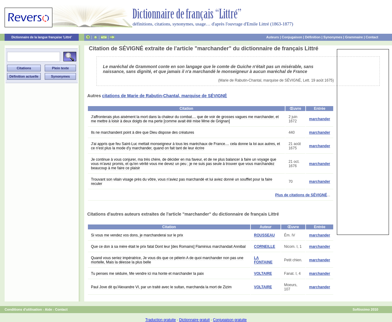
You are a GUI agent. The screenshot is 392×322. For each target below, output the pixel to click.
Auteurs (272, 37)
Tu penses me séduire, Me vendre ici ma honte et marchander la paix (147, 273)
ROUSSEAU (264, 235)
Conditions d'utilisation (23, 309)
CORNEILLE (264, 246)
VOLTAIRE (263, 273)
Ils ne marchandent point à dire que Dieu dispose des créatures (142, 132)
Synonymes (332, 37)
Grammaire (354, 37)
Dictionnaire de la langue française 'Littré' (41, 37)
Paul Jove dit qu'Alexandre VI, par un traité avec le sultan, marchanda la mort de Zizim (161, 287)
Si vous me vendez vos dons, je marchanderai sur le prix (137, 235)
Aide (48, 309)
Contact (372, 37)
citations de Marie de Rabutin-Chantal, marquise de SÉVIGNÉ (164, 95)
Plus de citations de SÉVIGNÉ (301, 195)
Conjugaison (292, 37)
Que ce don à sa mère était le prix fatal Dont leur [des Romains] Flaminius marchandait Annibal (168, 246)
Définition (313, 37)
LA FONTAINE (263, 260)
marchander (319, 119)
